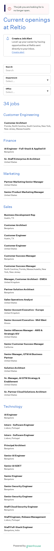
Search (9, 67)
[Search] (27, 70)
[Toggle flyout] (47, 80)
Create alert (18, 52)
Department (11, 78)
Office (8, 89)
